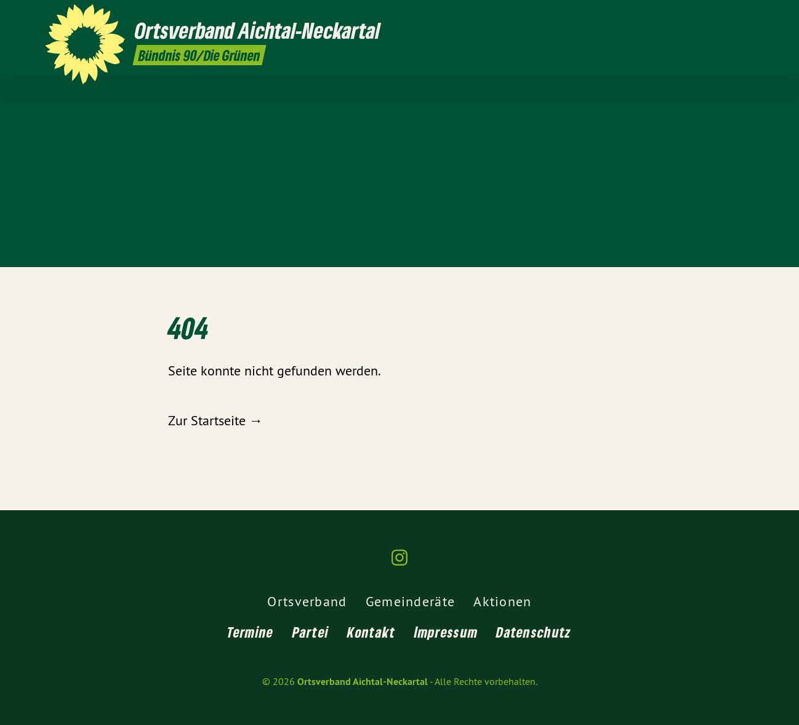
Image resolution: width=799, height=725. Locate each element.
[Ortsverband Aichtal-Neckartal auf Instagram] (747, 16)
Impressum (446, 632)
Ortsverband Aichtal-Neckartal (362, 681)
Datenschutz (533, 632)
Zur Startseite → (215, 420)
